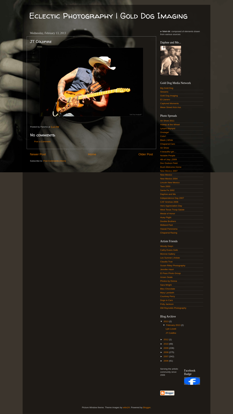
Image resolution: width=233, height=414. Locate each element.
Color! (163, 136)
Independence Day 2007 (172, 198)
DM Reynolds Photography (173, 308)
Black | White (166, 140)
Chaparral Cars (167, 144)
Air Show (164, 148)
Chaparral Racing (168, 233)
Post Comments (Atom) (54, 161)
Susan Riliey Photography (172, 265)
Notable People (167, 155)
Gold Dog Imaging (169, 95)
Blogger (146, 407)
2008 (166, 352)
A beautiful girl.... (168, 151)
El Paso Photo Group (170, 273)
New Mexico (166, 175)
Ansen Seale (166, 277)
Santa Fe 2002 (167, 190)
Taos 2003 (165, 186)
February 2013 (173, 325)
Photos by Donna (168, 281)
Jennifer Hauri (167, 269)
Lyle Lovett (171, 329)
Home (92, 154)
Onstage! (164, 132)
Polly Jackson (167, 304)
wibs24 (126, 407)
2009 (166, 348)
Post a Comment (42, 141)
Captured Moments (169, 103)
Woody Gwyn (166, 246)
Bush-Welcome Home (170, 167)
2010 (166, 344)
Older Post (146, 154)
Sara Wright (166, 285)
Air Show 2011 (167, 120)
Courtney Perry (167, 296)
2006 (166, 361)
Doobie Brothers (168, 221)
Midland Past (166, 225)
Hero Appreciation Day (171, 206)
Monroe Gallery (167, 254)
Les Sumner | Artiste (170, 258)
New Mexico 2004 (169, 178)
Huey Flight (165, 217)
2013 (166, 321)
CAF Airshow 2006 (169, 202)
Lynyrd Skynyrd (167, 128)
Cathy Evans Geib (169, 250)
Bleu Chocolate (167, 289)
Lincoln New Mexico (170, 182)
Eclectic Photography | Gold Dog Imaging (108, 15)
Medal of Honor (167, 213)
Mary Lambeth (167, 292)
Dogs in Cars (166, 300)
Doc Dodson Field (169, 163)
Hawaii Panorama (169, 229)
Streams (164, 92)
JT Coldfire (171, 333)
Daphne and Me (168, 194)
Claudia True (166, 261)
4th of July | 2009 (168, 159)
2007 (166, 356)
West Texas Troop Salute (172, 209)
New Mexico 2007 (169, 171)
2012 (166, 339)
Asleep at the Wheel (170, 124)
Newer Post (38, 154)
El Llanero (165, 99)
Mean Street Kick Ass (170, 107)
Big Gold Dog (166, 88)
